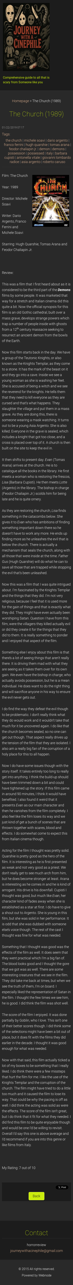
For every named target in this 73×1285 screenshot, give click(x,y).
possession (16, 153)
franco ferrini (13, 145)
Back (36, 1196)
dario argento (57, 140)
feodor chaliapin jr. (23, 149)
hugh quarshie (36, 145)
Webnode (45, 1275)
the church (14, 140)
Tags (6, 134)
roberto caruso (54, 162)
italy (49, 153)
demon (44, 149)
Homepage (20, 101)
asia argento (30, 162)
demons (58, 149)
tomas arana (59, 145)
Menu (62, 9)
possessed (36, 153)
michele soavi (34, 140)
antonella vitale (28, 158)
